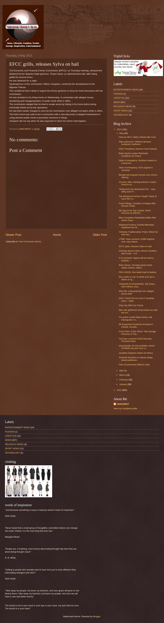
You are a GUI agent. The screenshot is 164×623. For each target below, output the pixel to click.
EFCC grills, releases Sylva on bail (135, 246)
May (121, 133)
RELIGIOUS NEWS (122, 106)
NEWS (116, 102)
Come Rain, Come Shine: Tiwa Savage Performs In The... (137, 332)
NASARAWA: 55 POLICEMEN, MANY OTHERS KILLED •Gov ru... (137, 347)
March (122, 375)
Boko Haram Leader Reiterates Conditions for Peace (133, 154)
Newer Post (13, 234)
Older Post (100, 234)
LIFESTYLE (119, 98)
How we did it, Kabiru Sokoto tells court (137, 137)
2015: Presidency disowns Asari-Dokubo (138, 149)
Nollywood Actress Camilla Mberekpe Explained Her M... (136, 226)
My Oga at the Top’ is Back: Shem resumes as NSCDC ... (135, 211)
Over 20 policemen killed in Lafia (134, 364)
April (121, 370)
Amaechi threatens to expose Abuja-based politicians (136, 358)
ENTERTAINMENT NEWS (125, 89)
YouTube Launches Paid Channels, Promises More (135, 339)
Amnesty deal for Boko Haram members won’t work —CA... (138, 252)
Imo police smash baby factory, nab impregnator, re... (135, 318)
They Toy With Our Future (131, 305)
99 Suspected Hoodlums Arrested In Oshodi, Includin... (136, 325)
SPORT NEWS (120, 110)
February (123, 379)
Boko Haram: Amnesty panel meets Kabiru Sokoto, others (135, 266)
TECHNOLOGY (120, 115)
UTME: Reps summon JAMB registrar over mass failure (136, 240)
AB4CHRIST (123, 404)
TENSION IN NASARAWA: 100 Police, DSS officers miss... (137, 285)
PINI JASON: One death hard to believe (137, 272)
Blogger (96, 616)
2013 (119, 129)
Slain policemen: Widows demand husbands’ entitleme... (135, 142)
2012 (119, 390)
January (123, 384)
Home (57, 234)
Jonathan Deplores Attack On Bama (136, 353)
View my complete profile (125, 408)
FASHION (118, 94)
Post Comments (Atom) (30, 241)
